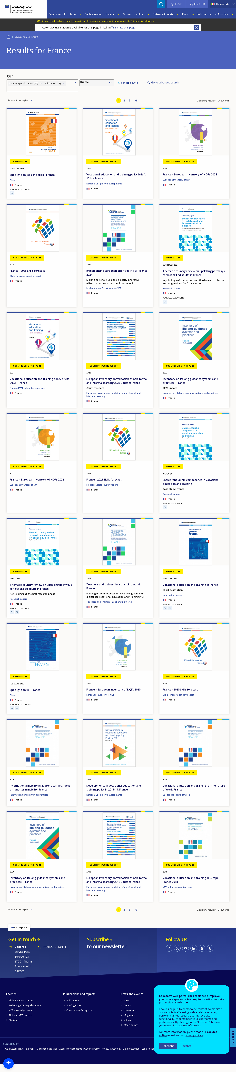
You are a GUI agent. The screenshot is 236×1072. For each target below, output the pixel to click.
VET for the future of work (176, 802)
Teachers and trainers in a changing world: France (113, 594)
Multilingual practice (46, 1056)
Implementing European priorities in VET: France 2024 (117, 280)
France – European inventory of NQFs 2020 (113, 697)
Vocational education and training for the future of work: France (194, 795)
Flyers (13, 187)
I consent (168, 1046)
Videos (127, 1027)
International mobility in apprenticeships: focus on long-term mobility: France (40, 795)
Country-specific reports (79, 1018)
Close (196, 27)
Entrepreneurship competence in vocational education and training (191, 489)
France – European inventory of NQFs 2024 (190, 182)
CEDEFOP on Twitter (177, 956)
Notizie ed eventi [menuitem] (163, 14)
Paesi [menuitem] (185, 14)
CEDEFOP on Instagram (202, 956)
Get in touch (22, 947)
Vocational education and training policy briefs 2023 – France (39, 388)
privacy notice (194, 1035)
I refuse (186, 1045)
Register (199, 3)
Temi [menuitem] (73, 14)
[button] (8, 1063)
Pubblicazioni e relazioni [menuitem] (99, 14)
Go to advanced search (165, 85)
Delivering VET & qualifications (25, 1013)
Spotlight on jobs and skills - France (32, 182)
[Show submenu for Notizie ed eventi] (177, 14)
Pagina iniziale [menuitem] (57, 14)
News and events (131, 1002)
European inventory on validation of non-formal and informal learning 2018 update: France (116, 887)
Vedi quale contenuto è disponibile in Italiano (131, 20)
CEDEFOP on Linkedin (193, 956)
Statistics (14, 1027)
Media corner (131, 1032)
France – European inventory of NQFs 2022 (37, 487)
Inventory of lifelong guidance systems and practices (190, 400)
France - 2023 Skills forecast (104, 487)
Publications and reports (79, 1002)
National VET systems (20, 1023)
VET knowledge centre (21, 1018)
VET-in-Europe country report (178, 894)
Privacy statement (111, 1056)
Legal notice (147, 1056)
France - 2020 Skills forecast (180, 697)
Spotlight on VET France (25, 697)
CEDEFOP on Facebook (169, 956)
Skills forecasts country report (25, 283)
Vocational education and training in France (190, 592)
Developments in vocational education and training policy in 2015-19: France (113, 795)
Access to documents (70, 1056)
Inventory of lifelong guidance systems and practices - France (190, 388)
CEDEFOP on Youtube (185, 956)
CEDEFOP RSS (210, 956)
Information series (172, 602)
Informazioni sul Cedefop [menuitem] (212, 14)
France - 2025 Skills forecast (27, 278)
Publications (72, 1008)
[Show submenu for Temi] (80, 14)
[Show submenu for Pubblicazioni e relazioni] (118, 14)
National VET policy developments (104, 191)
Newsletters (130, 1018)
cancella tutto (129, 85)
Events (127, 1013)
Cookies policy (91, 1056)
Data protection (131, 1056)
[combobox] (39, 91)
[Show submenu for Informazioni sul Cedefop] (233, 14)
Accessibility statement (22, 1056)
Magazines (129, 1023)
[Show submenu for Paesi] (193, 14)
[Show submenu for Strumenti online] (148, 14)
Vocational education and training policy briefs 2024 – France (116, 184)
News (127, 1008)
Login (178, 3)
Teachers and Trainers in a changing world (109, 609)
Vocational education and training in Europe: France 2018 (191, 887)
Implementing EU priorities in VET (103, 295)
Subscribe (98, 947)
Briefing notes (73, 1013)
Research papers (171, 296)
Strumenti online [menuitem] (133, 14)
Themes (11, 1002)
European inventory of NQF (177, 187)
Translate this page (123, 27)
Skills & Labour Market (21, 1008)
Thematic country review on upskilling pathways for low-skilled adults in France (194, 280)
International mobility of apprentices (29, 802)
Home (9, 36)
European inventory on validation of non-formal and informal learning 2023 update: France (116, 388)
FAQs (5, 1056)
